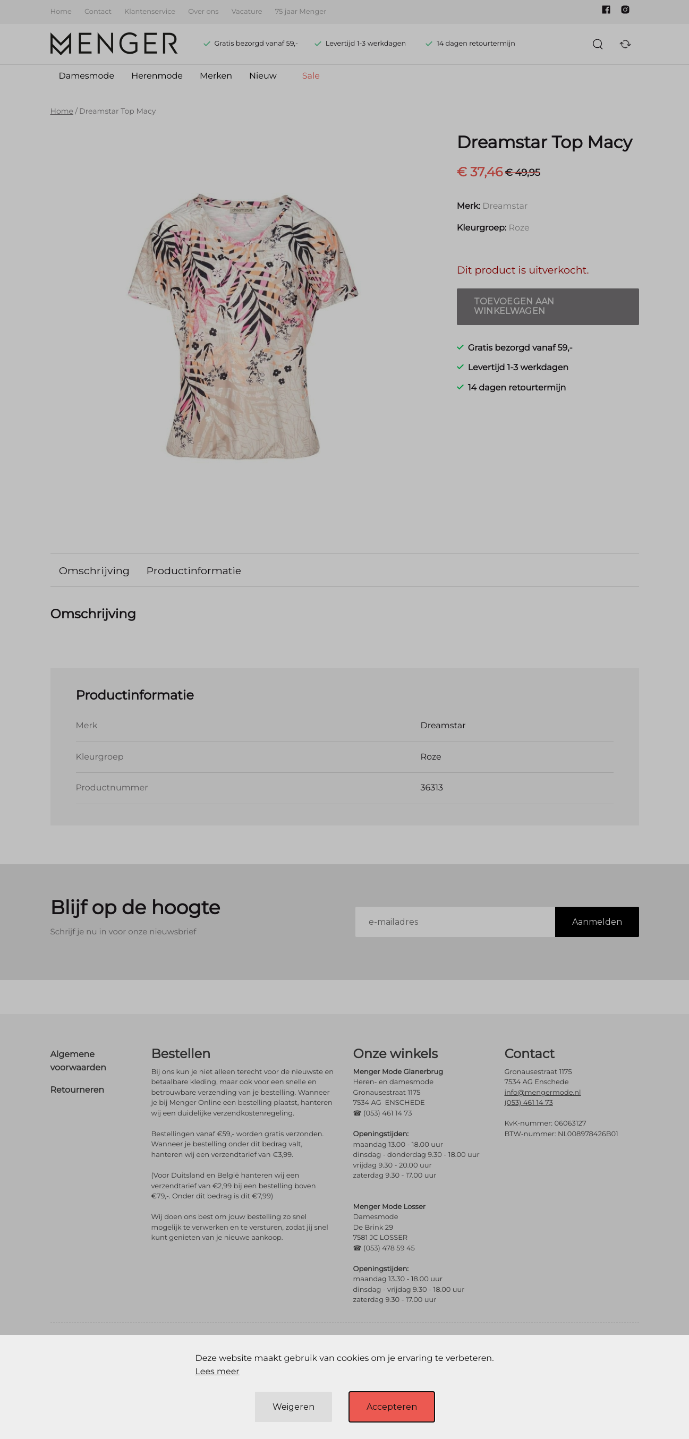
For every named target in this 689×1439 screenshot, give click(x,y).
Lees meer (217, 1372)
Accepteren (392, 1407)
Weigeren (293, 1407)
